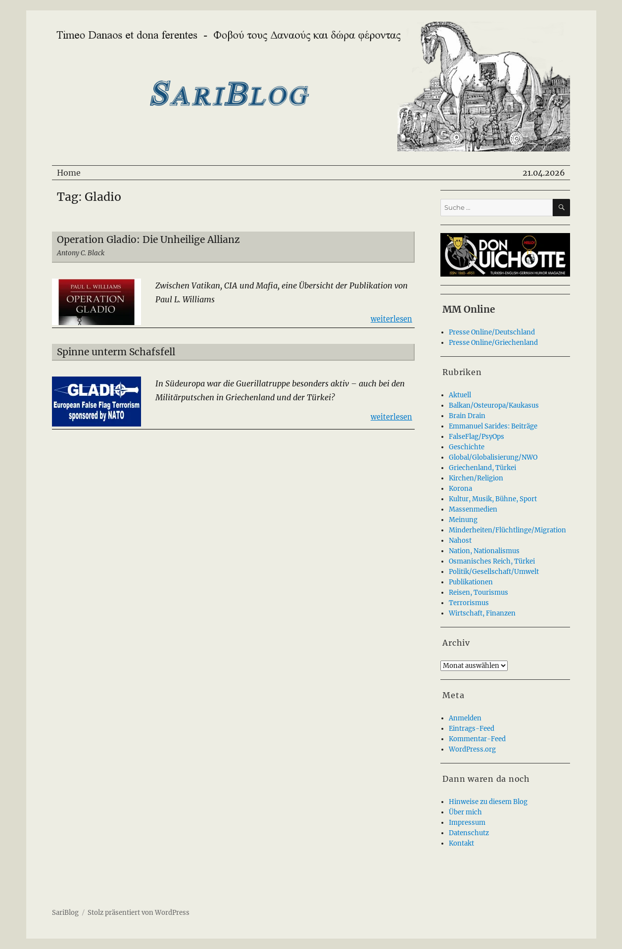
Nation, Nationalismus (484, 551)
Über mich (465, 812)
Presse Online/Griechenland (493, 342)
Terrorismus (469, 603)
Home (69, 173)
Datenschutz (469, 833)
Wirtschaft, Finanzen (482, 613)
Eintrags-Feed (471, 728)
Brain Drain (467, 416)
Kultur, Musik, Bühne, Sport (493, 499)
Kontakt (461, 843)
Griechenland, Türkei (482, 468)
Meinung (463, 520)
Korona (460, 488)
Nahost (460, 540)
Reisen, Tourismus (478, 592)
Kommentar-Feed (477, 739)
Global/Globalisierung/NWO (493, 457)
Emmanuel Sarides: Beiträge (493, 426)
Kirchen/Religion (476, 478)
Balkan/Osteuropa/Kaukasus (494, 405)
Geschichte (466, 447)
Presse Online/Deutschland (492, 332)
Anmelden (465, 718)
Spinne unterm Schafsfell (116, 352)
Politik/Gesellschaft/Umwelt (494, 572)
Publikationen (471, 582)
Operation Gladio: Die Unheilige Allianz (148, 239)
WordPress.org (472, 749)
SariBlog (65, 912)
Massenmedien (473, 509)
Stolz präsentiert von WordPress (139, 912)
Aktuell (460, 395)
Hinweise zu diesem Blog (488, 802)
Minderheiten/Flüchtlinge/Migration (507, 530)
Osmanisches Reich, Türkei (492, 561)
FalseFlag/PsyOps (476, 436)
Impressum (467, 822)
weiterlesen (391, 318)
